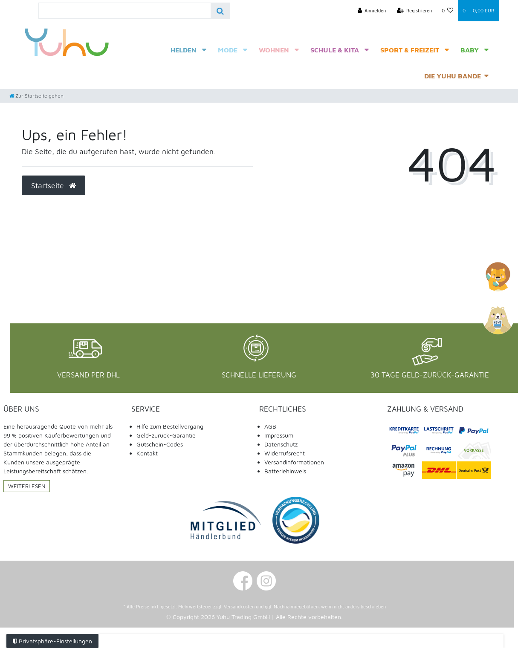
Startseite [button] (53, 185)
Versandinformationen (294, 462)
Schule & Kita (334, 50)
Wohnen (274, 50)
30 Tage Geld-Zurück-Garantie (429, 375)
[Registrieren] (414, 10)
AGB (270, 426)
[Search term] (125, 10)
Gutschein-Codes (159, 444)
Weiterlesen (26, 486)
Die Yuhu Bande (452, 76)
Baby (469, 50)
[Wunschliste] (447, 10)
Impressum (278, 435)
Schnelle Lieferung (259, 375)
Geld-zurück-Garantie (166, 435)
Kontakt (147, 453)
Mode (227, 50)
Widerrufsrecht (284, 453)
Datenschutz (281, 444)
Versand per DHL (88, 375)
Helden (184, 50)
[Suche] (220, 10)
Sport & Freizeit (409, 50)
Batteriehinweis (285, 471)
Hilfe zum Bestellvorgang (169, 426)
